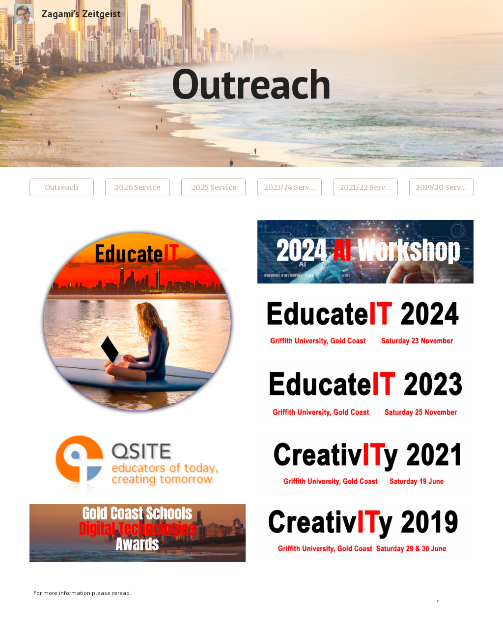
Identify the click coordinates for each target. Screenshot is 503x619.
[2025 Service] (213, 187)
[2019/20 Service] (441, 187)
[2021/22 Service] (365, 187)
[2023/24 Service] (289, 187)
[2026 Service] (137, 187)
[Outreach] (61, 187)
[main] (251, 83)
